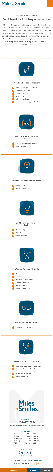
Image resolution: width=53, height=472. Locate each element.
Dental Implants (21, 235)
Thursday (17, 441)
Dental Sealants (21, 96)
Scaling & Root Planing (24, 146)
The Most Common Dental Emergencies (25, 370)
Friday (16, 443)
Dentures (19, 233)
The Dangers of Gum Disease (26, 143)
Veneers (19, 274)
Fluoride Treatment (22, 93)
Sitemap (29, 460)
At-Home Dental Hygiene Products (28, 102)
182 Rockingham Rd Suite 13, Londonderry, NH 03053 (26, 426)
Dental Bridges (21, 230)
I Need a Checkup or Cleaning (26, 82)
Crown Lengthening (23, 288)
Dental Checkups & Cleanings (26, 87)
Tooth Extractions (22, 376)
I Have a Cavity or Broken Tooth (26, 180)
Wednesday (18, 438)
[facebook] (30, 452)
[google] (22, 452)
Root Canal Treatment (23, 374)
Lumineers (19, 277)
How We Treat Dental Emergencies (28, 366)
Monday (17, 434)
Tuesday (17, 436)
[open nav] (50, 3)
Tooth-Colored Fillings (23, 188)
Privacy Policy (37, 460)
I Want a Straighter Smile (26, 322)
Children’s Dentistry (23, 90)
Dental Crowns (21, 185)
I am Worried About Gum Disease (26, 137)
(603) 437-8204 (26, 422)
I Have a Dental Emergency (26, 361)
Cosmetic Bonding (22, 282)
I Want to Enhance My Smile (26, 269)
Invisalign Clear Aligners (24, 327)
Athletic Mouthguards (23, 99)
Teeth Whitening (21, 285)
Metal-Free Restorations (24, 279)
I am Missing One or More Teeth (26, 224)
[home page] (15, 3)
